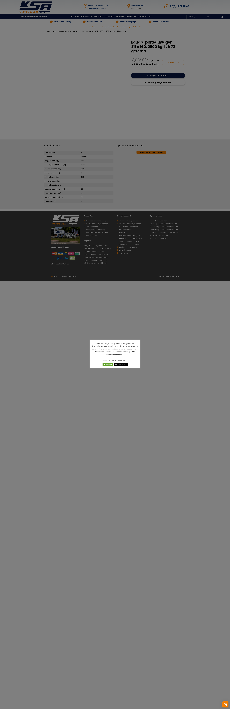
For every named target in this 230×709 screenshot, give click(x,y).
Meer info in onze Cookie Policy (115, 361)
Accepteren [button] (108, 364)
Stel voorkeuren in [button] (121, 364)
